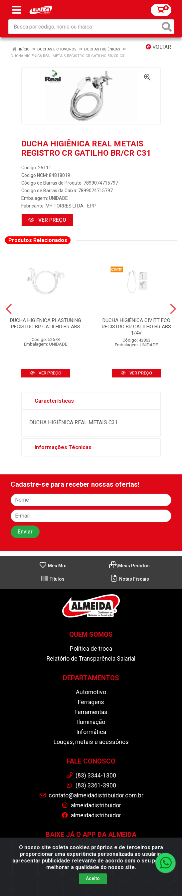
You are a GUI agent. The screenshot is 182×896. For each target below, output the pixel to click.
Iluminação (91, 722)
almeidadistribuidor (91, 805)
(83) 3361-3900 (91, 785)
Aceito (93, 878)
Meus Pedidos (129, 565)
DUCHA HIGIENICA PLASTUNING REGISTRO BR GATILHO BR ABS (45, 323)
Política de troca (91, 648)
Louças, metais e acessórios (91, 742)
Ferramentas (91, 712)
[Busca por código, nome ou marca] (84, 27)
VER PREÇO (47, 220)
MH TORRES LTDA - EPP (71, 205)
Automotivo (91, 692)
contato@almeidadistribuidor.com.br (91, 795)
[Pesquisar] (167, 27)
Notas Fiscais (129, 579)
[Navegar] (9, 309)
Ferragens (91, 702)
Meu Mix (52, 565)
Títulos (53, 579)
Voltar (158, 47)
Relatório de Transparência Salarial (91, 658)
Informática (91, 732)
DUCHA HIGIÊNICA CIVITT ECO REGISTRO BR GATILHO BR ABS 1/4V (136, 326)
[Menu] (17, 10)
